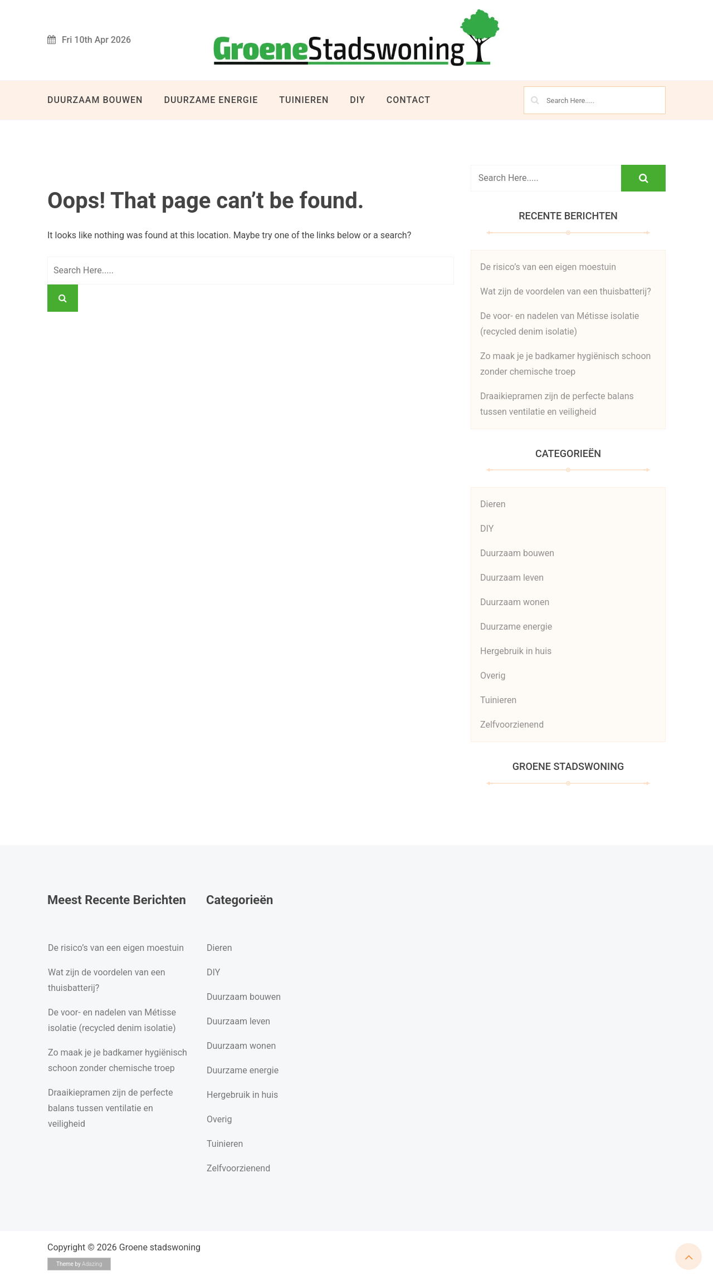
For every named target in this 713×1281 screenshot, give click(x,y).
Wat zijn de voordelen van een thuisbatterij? (565, 291)
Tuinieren (304, 100)
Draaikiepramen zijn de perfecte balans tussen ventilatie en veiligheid (110, 1108)
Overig (492, 675)
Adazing (92, 1264)
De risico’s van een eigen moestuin (548, 267)
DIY (357, 100)
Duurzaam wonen (514, 602)
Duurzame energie (211, 100)
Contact (409, 100)
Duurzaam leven (512, 577)
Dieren (492, 504)
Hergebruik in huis (515, 651)
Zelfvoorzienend (512, 724)
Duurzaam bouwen (95, 100)
